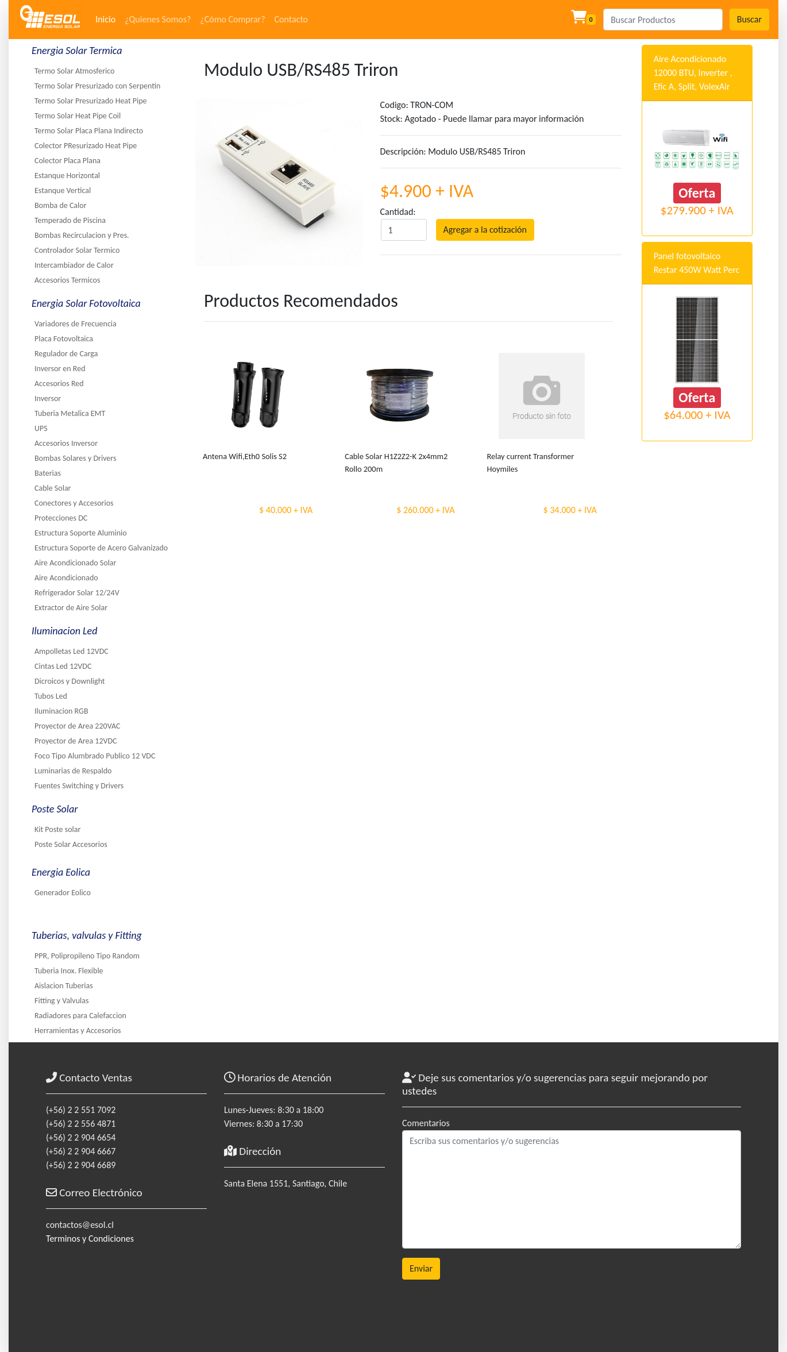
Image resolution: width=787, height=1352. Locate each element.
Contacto (291, 19)
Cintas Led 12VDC (62, 666)
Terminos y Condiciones (90, 1238)
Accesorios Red (59, 383)
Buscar (749, 19)
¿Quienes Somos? (158, 19)
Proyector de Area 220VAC (77, 726)
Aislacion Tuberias (63, 986)
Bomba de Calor (60, 205)
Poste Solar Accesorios (70, 844)
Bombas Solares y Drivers (75, 458)
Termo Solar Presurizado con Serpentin (97, 86)
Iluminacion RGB (61, 711)
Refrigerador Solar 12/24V (76, 593)
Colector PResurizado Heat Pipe (85, 146)
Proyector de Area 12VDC (75, 741)
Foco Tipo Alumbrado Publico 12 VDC (94, 756)
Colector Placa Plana (67, 160)
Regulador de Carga (66, 354)
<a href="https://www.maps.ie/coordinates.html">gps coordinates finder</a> (304, 1261)
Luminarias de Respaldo (72, 771)
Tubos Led (50, 696)
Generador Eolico (62, 893)
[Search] (663, 19)
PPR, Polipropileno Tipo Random (87, 956)
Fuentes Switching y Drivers (79, 786)
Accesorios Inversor (66, 443)
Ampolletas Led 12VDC (71, 651)
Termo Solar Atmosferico (74, 71)
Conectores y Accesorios (74, 503)
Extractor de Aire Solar (70, 608)
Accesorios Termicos (67, 280)
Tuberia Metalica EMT (69, 413)
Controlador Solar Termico (76, 250)
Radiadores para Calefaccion (80, 1015)
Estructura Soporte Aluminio (80, 533)
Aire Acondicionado (66, 578)
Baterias (47, 473)
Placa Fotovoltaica (63, 339)
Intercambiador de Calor (74, 265)
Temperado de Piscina (70, 220)
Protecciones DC (60, 518)
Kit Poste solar (57, 829)
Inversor (47, 398)
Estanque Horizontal (67, 175)
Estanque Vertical (62, 190)
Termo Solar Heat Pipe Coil (77, 116)
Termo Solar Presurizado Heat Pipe (90, 101)
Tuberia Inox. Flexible (68, 971)
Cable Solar (52, 488)
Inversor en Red (60, 368)
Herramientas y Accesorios (77, 1030)
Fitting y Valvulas (61, 1001)
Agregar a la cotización (485, 229)
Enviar (421, 1268)
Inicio (105, 19)
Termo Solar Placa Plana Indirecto (88, 131)
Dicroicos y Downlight (69, 681)
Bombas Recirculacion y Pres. (81, 235)
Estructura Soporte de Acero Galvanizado (101, 548)
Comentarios (426, 1123)
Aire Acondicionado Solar (75, 563)
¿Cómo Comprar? (232, 19)
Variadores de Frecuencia (75, 324)
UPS (41, 428)
